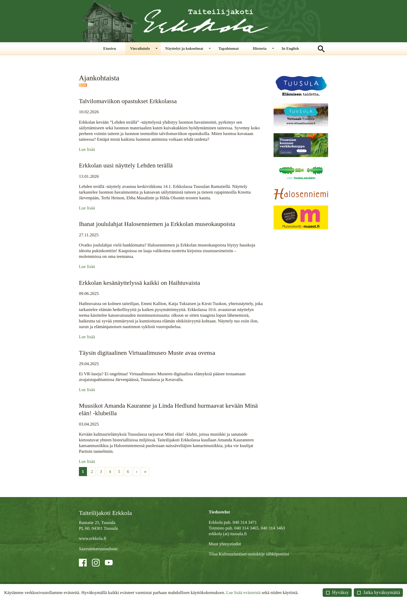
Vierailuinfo (152, 51)
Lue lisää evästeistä (243, 592)
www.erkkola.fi (92, 539)
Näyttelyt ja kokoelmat (191, 51)
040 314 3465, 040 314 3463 (259, 529)
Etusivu (125, 49)
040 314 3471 (245, 523)
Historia (255, 51)
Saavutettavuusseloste (98, 550)
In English (278, 49)
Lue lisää (87, 150)
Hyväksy (337, 592)
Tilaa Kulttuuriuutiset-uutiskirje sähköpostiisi (249, 555)
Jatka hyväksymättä (378, 592)
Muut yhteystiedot (225, 545)
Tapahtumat (228, 49)
